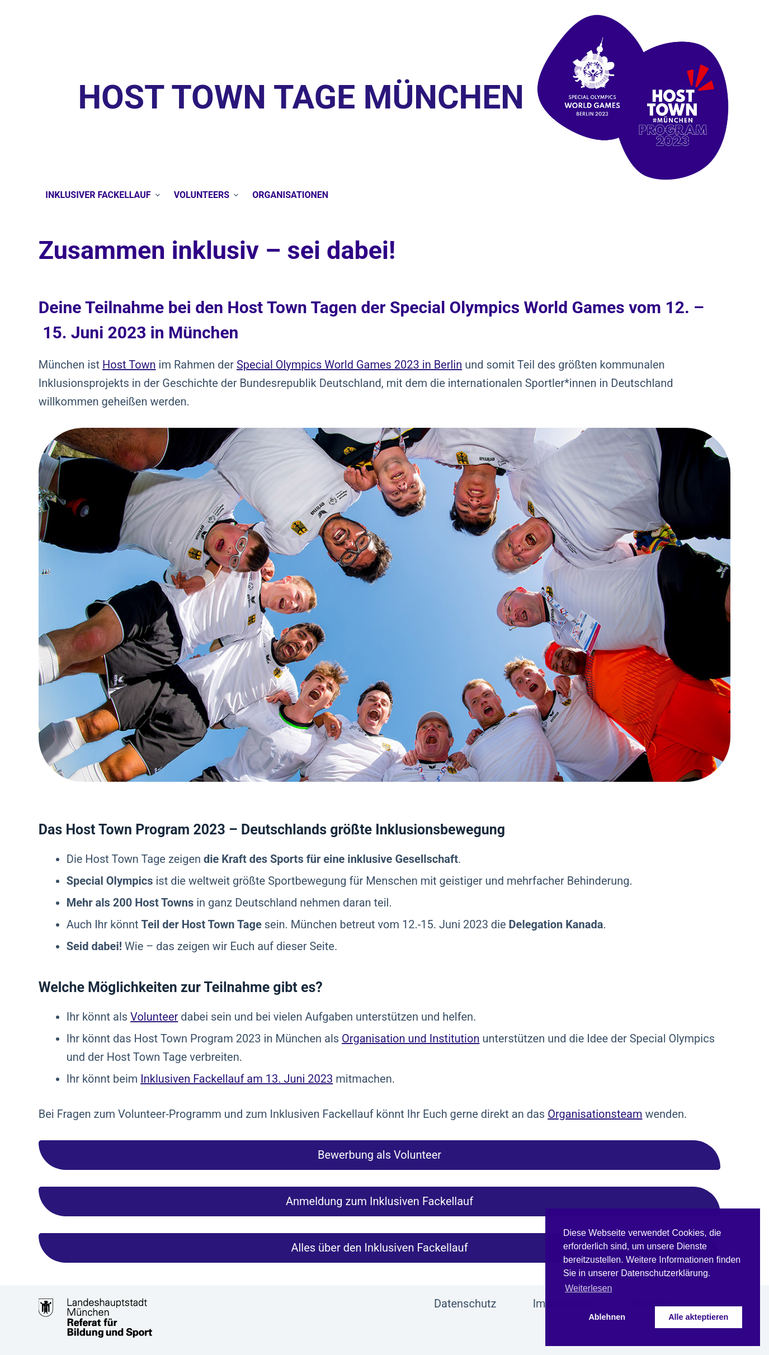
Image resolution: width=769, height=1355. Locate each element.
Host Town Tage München (301, 97)
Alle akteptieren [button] (698, 1316)
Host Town (129, 364)
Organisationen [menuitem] (290, 195)
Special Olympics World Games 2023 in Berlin (349, 364)
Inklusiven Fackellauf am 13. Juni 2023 (236, 1078)
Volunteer (154, 1016)
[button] (380, 1155)
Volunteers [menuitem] (208, 195)
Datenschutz (465, 1303)
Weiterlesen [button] (588, 1288)
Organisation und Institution (410, 1038)
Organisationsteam (595, 1114)
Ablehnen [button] (606, 1316)
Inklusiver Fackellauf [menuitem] (103, 195)
